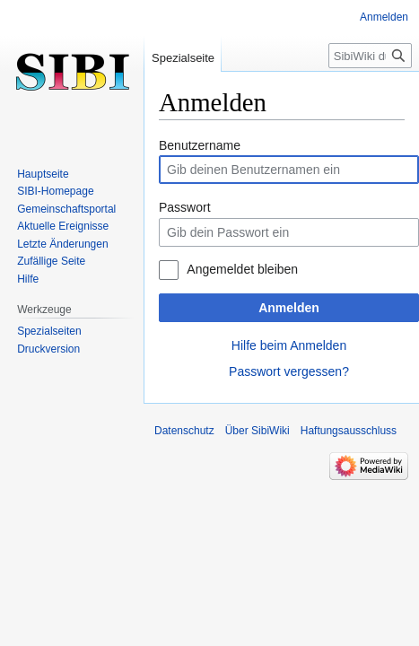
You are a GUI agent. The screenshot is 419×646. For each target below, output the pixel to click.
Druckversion (48, 349)
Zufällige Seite (51, 261)
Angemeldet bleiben (242, 269)
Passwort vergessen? (289, 371)
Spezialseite (183, 58)
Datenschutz (184, 430)
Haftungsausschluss (349, 430)
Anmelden (288, 308)
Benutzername (199, 145)
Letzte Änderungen (62, 244)
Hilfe (28, 279)
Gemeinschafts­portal (66, 209)
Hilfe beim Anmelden (288, 345)
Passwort (185, 207)
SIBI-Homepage (55, 191)
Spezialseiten (49, 331)
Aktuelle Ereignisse (63, 226)
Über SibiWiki (257, 430)
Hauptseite (42, 174)
